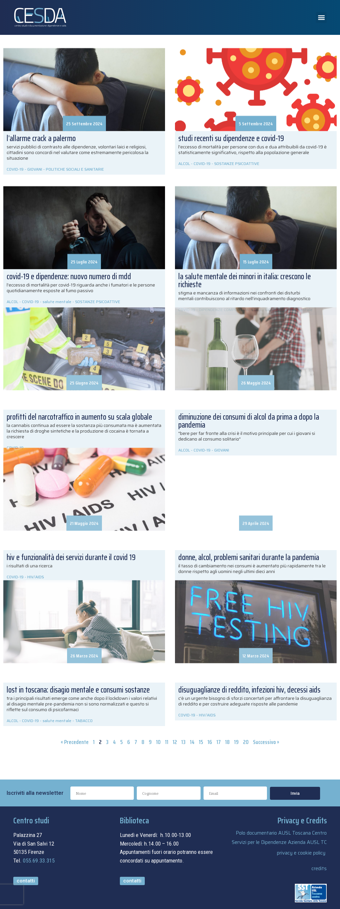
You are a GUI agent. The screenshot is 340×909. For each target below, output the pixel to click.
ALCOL (184, 163)
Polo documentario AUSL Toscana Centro (281, 833)
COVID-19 (15, 169)
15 (201, 742)
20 (246, 742)
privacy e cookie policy (301, 853)
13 (183, 742)
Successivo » (266, 742)
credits (319, 868)
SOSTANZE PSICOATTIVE (236, 163)
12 (175, 742)
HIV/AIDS (207, 715)
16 (210, 742)
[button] (321, 17)
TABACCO (84, 720)
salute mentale (56, 720)
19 (236, 742)
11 (166, 742)
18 (227, 742)
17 (218, 742)
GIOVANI (34, 169)
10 (158, 742)
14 (192, 742)
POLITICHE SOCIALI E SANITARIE (75, 169)
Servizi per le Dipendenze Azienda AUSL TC (279, 842)
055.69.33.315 (38, 860)
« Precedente (75, 742)
